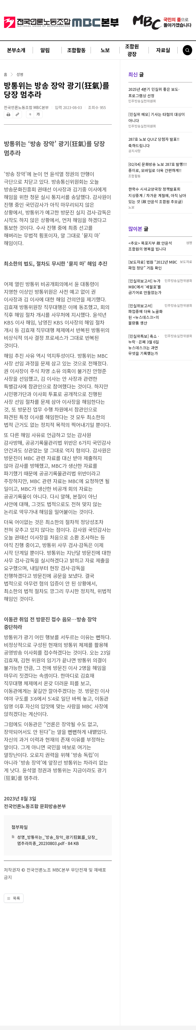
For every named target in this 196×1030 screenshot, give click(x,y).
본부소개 (16, 50)
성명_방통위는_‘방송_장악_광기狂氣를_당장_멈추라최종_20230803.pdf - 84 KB (57, 840)
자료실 (163, 50)
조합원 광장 (132, 50)
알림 (45, 50)
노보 (105, 50)
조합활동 (76, 50)
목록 (13, 898)
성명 (19, 74)
